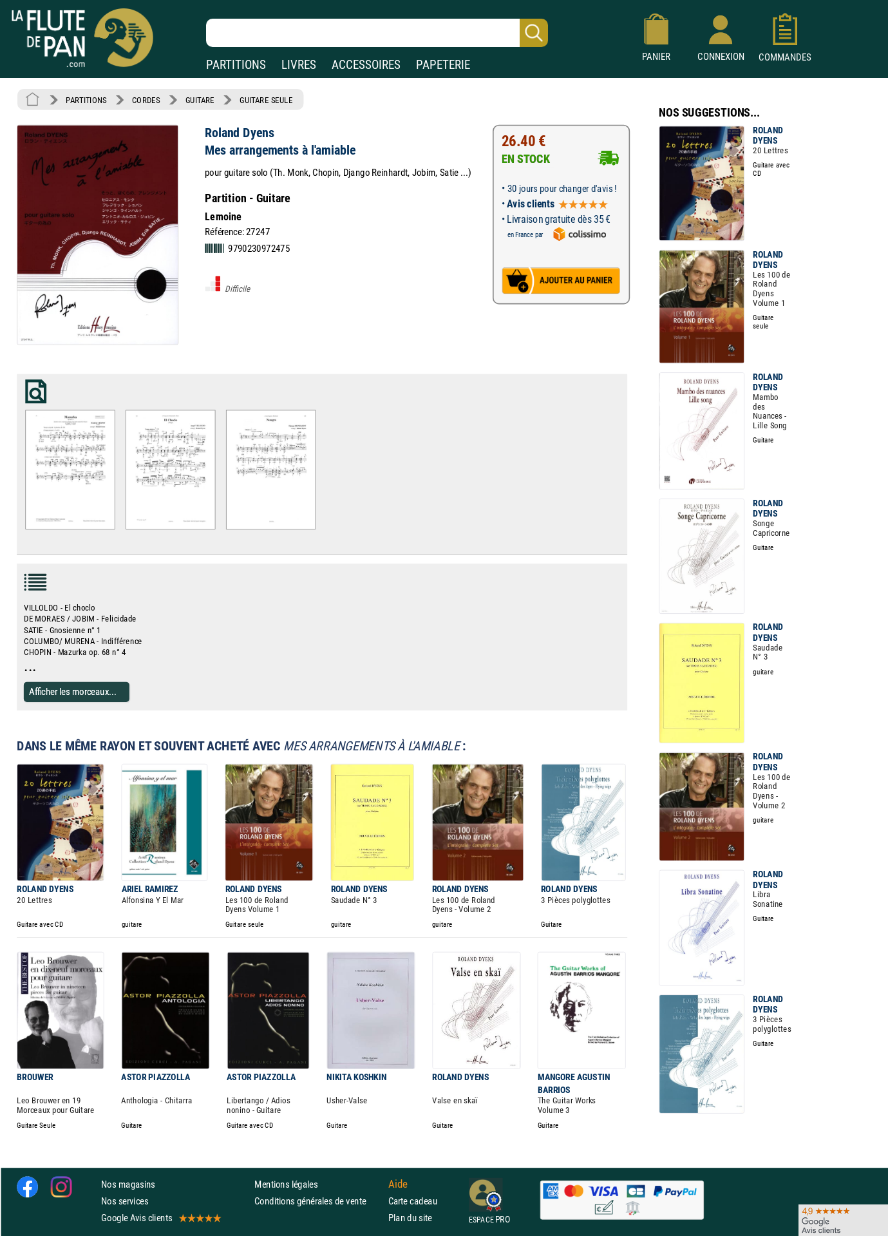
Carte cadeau (412, 1200)
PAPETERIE (443, 64)
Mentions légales (285, 1183)
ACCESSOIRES (366, 64)
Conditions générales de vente (318, 1200)
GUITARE (199, 100)
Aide (398, 1183)
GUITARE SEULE (266, 100)
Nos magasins (128, 1183)
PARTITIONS (236, 64)
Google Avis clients (160, 1217)
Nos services (124, 1200)
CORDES (146, 100)
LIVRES (298, 64)
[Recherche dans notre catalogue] (377, 33)
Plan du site (410, 1217)
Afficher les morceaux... (73, 691)
